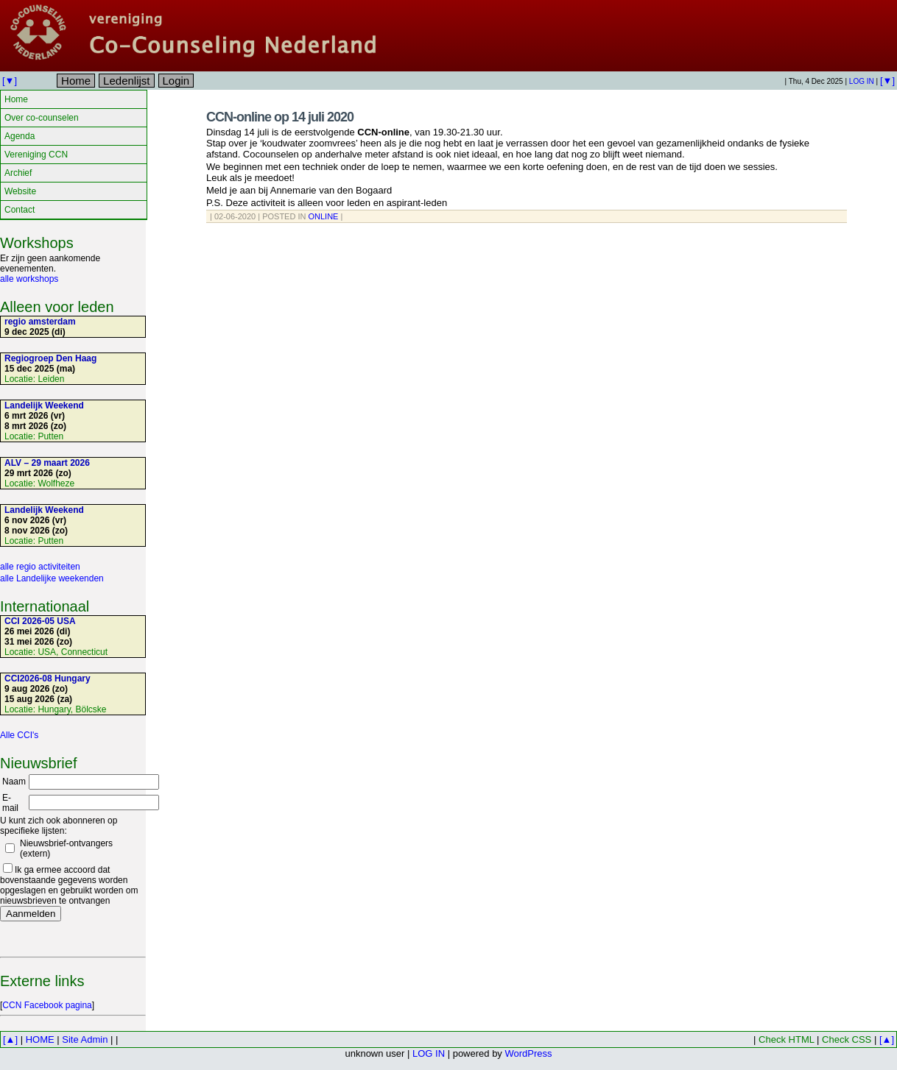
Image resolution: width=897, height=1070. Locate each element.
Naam (14, 781)
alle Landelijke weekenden (52, 578)
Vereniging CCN (36, 154)
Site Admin (85, 1039)
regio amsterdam (40, 321)
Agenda (19, 136)
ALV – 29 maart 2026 (47, 463)
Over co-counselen (41, 118)
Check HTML (786, 1039)
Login (176, 80)
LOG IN (861, 81)
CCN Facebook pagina (46, 1005)
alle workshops (29, 279)
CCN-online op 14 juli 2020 (279, 117)
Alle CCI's (19, 735)
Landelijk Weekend (44, 405)
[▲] (10, 1039)
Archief (18, 173)
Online (324, 216)
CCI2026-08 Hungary (47, 678)
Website (20, 191)
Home (76, 80)
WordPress (528, 1053)
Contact (19, 210)
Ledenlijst (126, 80)
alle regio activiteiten (40, 566)
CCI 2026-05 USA (40, 621)
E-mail (10, 803)
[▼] (9, 80)
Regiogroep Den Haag (50, 358)
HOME (40, 1039)
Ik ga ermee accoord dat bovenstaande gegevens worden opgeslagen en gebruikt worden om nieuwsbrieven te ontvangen (69, 885)
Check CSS (846, 1039)
